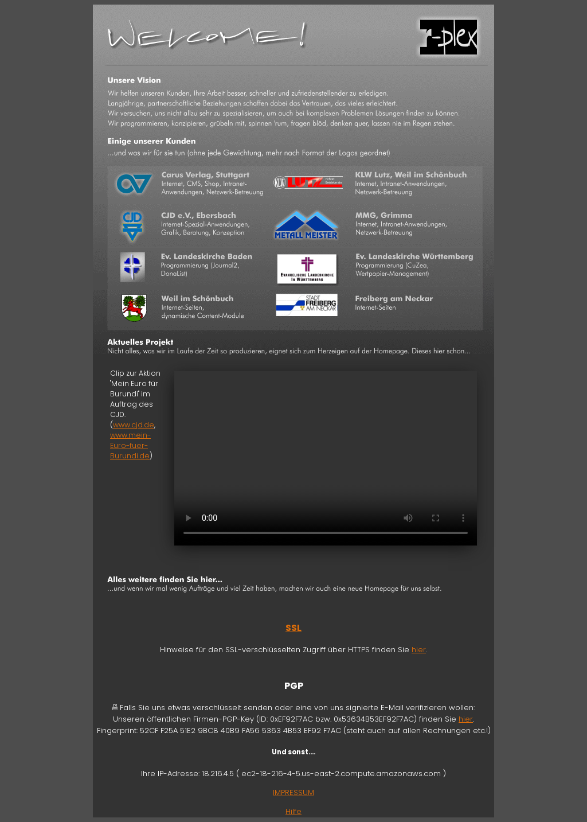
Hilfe (293, 811)
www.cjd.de (133, 425)
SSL (293, 627)
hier (419, 649)
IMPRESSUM (293, 792)
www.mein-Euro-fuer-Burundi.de (130, 445)
